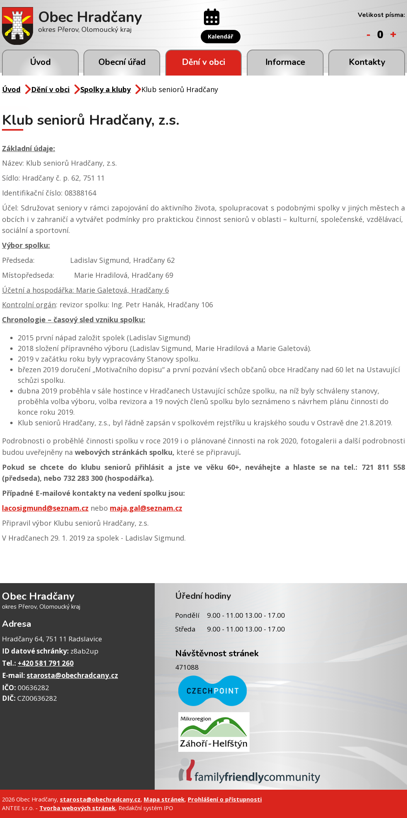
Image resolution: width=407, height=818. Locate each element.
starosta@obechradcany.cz (72, 675)
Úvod (40, 62)
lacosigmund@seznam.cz (45, 508)
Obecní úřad (122, 62)
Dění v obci (203, 62)
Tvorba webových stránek (77, 808)
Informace (285, 62)
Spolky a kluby (105, 89)
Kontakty (367, 62)
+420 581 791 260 (46, 663)
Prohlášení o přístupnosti (225, 799)
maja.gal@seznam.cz (146, 508)
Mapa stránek (164, 799)
